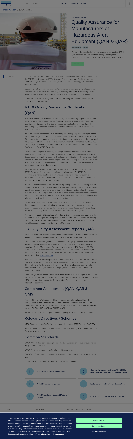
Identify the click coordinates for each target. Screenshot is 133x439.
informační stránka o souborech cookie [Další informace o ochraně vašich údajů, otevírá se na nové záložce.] (49, 436)
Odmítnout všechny (99, 428)
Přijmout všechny (99, 422)
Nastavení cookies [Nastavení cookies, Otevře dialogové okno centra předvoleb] (99, 434)
